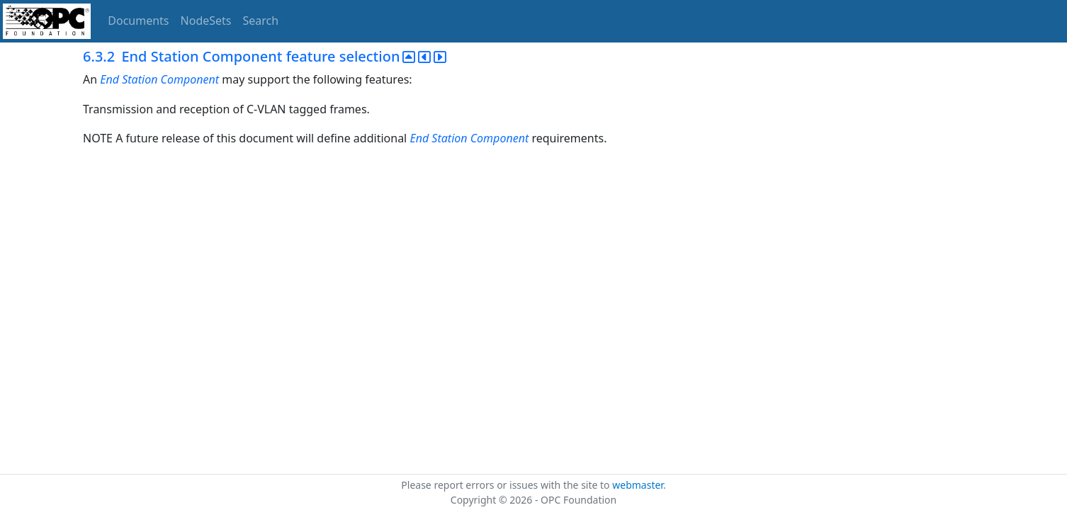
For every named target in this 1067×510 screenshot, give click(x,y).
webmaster (637, 485)
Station (139, 79)
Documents (138, 20)
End (109, 79)
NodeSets (206, 20)
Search (261, 20)
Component (190, 79)
